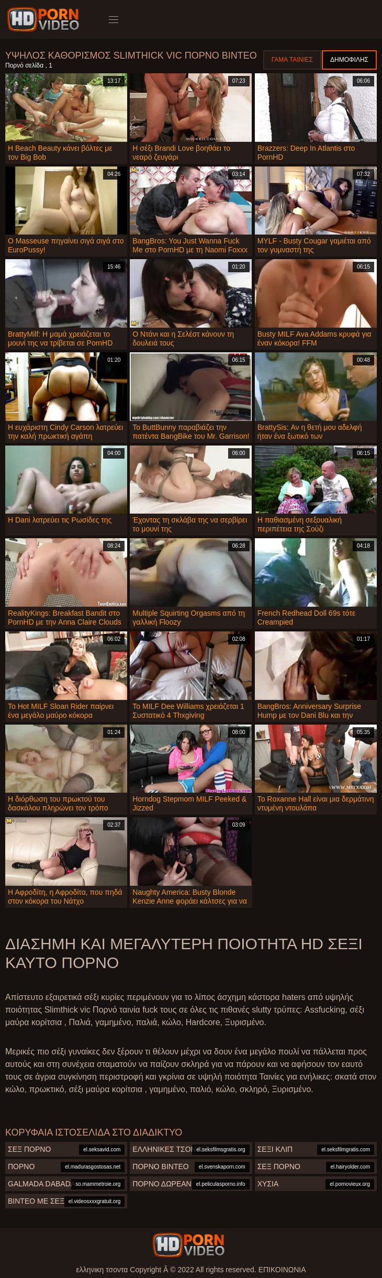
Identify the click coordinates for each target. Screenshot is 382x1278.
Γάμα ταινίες (292, 59)
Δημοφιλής (349, 59)
